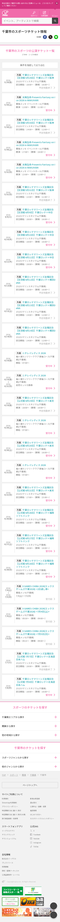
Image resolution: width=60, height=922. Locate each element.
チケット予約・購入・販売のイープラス (5, 13)
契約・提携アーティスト (10, 870)
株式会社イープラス (9, 858)
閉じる (57, 3)
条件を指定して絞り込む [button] (32, 65)
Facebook (36, 834)
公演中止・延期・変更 (38, 806)
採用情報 (5, 866)
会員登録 (44, 15)
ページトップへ (30, 785)
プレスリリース (7, 862)
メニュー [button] (55, 15)
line (56, 37)
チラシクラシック (8, 834)
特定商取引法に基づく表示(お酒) (14, 814)
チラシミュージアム (9, 838)
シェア (45, 37)
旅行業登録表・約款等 (10, 818)
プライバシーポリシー (10, 806)
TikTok (35, 846)
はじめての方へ (35, 814)
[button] (55, 717)
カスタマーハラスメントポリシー (42, 818)
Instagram (37, 842)
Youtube (36, 838)
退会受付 (33, 802)
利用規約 (5, 798)
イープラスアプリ (8, 830)
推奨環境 (33, 810)
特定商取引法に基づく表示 (11, 810)
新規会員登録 (35, 798)
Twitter (50, 37)
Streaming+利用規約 (9, 802)
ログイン (34, 15)
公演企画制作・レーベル (11, 874)
